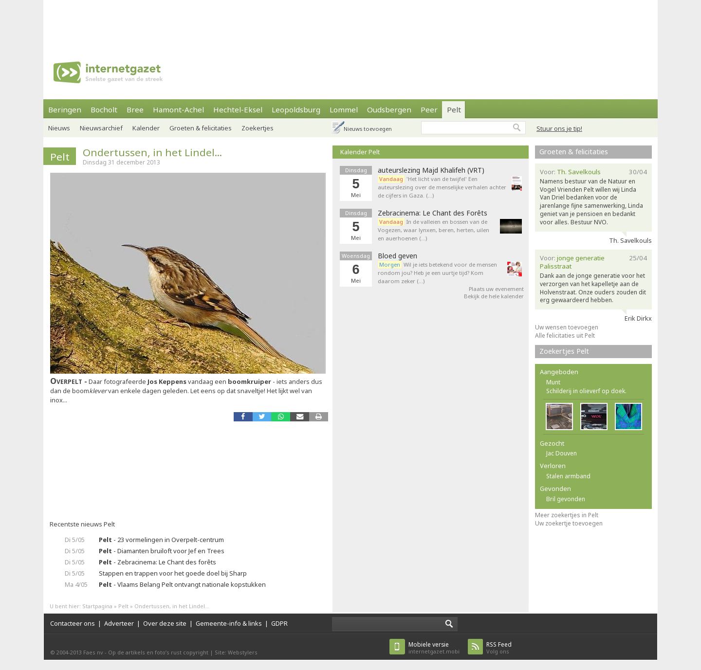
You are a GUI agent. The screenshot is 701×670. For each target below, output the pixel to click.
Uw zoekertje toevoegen (569, 523)
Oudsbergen (389, 109)
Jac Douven (561, 453)
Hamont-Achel (178, 109)
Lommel (344, 109)
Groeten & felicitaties (200, 128)
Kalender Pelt (360, 151)
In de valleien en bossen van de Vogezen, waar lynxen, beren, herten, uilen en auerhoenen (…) (433, 230)
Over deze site (164, 623)
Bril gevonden (565, 499)
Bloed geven (397, 256)
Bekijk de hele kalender (494, 296)
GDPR (279, 623)
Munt (553, 382)
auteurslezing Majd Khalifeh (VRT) (431, 170)
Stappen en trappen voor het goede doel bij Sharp (173, 573)
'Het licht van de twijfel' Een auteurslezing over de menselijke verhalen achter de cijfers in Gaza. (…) (442, 187)
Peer (429, 109)
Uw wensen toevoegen (566, 327)
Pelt (454, 109)
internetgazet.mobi (434, 648)
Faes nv (93, 652)
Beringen (64, 109)
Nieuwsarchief (101, 128)
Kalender (146, 128)
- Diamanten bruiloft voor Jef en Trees (161, 550)
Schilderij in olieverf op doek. (586, 391)
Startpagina (97, 606)
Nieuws (59, 128)
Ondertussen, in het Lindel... (152, 152)
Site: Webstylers (236, 652)
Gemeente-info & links (229, 623)
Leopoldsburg (296, 109)
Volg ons (499, 648)
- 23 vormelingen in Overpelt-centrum (161, 539)
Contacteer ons (72, 623)
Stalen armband (568, 476)
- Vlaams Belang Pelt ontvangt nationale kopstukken (182, 584)
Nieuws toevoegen (368, 128)
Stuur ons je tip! (559, 128)
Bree (135, 109)
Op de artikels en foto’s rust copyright (158, 652)
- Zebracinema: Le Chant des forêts (157, 562)
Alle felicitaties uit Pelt (565, 335)
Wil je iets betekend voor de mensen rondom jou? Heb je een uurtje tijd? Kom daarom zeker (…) (437, 273)
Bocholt (104, 109)
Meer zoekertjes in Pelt (566, 515)
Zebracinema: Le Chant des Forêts (432, 213)
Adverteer (119, 623)
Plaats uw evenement (496, 288)
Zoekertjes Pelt (564, 351)
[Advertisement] (350, 22)
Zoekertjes (257, 128)
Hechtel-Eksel (237, 109)
